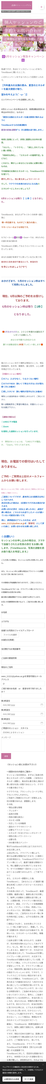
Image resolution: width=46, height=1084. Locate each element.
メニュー (40, 7)
